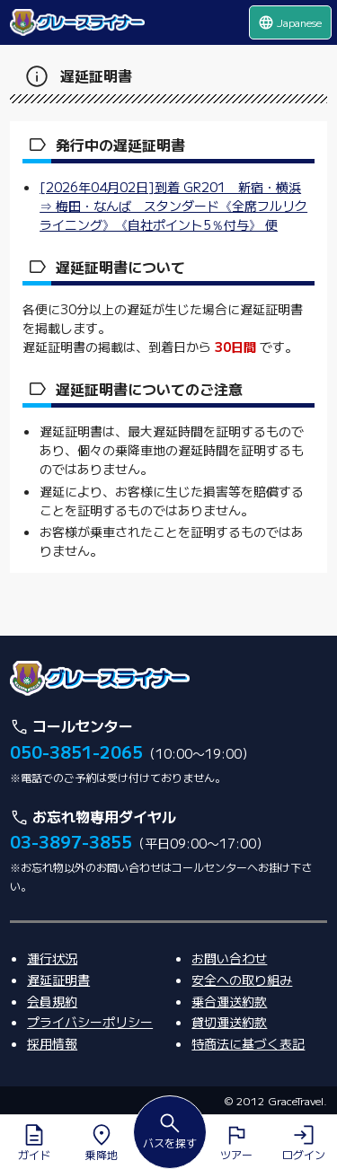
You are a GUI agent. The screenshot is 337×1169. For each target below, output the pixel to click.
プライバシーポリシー (90, 1022)
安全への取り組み (241, 980)
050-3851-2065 (76, 751)
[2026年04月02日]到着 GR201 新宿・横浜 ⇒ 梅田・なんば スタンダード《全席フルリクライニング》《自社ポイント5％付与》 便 (173, 205)
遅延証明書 (58, 980)
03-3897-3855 (71, 841)
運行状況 (52, 958)
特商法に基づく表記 (248, 1043)
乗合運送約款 (229, 1001)
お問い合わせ (229, 958)
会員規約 (52, 1001)
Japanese (290, 22)
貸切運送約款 (229, 1022)
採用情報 (52, 1043)
